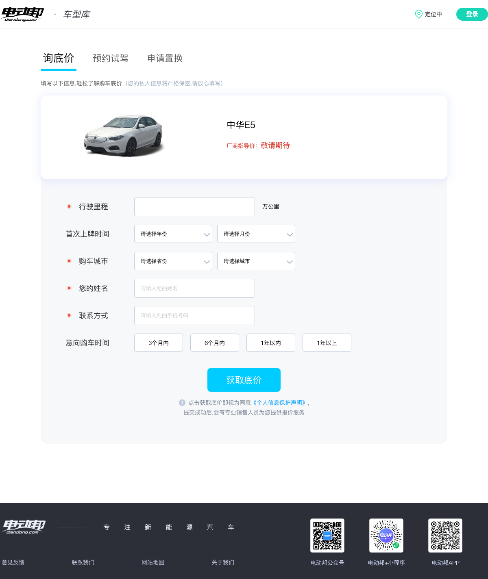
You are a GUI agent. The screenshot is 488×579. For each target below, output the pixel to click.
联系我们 (83, 562)
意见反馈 (13, 562)
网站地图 (153, 562)
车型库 (76, 14)
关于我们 (222, 562)
